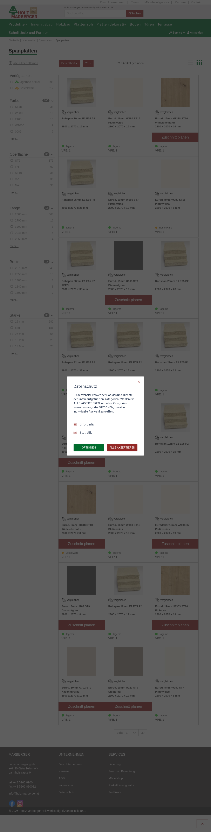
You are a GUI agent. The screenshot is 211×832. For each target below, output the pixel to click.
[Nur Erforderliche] (139, 381)
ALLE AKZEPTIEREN (122, 447)
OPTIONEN (89, 447)
